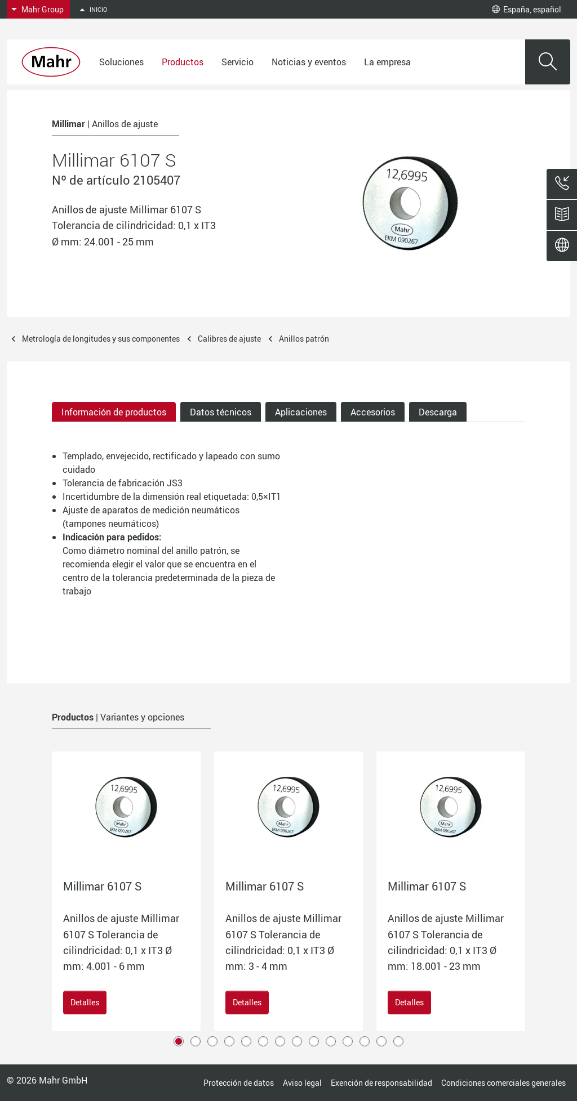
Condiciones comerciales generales (503, 1082)
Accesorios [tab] (372, 412)
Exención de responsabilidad (381, 1082)
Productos (182, 62)
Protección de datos (238, 1082)
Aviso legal (302, 1082)
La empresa (387, 62)
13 (381, 1041)
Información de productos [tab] (113, 412)
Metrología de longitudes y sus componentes (101, 338)
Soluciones (121, 62)
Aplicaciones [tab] (301, 412)
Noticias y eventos (309, 62)
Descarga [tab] (438, 412)
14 (398, 1041)
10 (330, 1041)
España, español (526, 9)
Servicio (237, 62)
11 (347, 1041)
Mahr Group (42, 9)
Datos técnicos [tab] (220, 412)
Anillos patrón (304, 338)
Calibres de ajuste (229, 338)
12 (364, 1041)
